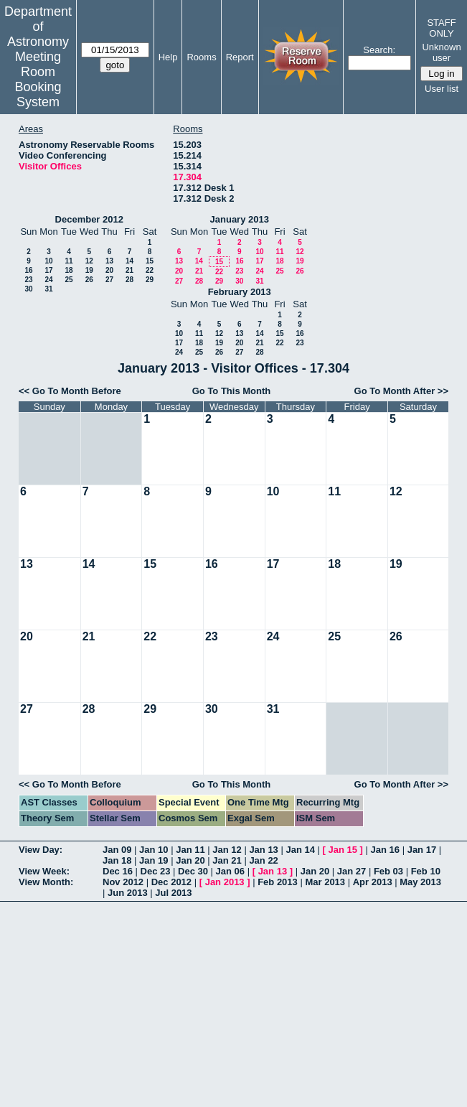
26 (89, 280)
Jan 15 (343, 849)
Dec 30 (193, 871)
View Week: (44, 871)
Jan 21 (226, 860)
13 (109, 261)
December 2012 (89, 219)
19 (89, 270)
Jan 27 (351, 871)
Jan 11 (190, 849)
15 (150, 261)
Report (240, 57)
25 (68, 280)
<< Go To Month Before (70, 391)
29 (150, 280)
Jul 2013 (173, 892)
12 (89, 261)
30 (28, 289)
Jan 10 (153, 849)
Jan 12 (226, 849)
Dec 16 (118, 871)
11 (68, 261)
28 (129, 280)
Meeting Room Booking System (37, 79)
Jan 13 (263, 849)
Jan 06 (230, 871)
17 (48, 270)
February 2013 (239, 291)
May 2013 (420, 882)
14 (129, 261)
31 (48, 289)
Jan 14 (300, 849)
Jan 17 (421, 849)
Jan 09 (117, 849)
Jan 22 (263, 860)
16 (28, 270)
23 (28, 280)
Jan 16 (385, 849)
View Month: (46, 882)
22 (150, 270)
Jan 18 (117, 860)
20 (109, 270)
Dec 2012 (171, 882)
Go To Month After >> (401, 391)
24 (48, 280)
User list (441, 88)
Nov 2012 (123, 882)
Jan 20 (190, 860)
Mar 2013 (325, 882)
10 (48, 261)
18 (68, 270)
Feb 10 (425, 871)
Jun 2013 (128, 892)
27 (109, 280)
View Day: (40, 849)
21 (129, 270)
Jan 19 (153, 860)
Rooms (201, 57)
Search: (379, 50)
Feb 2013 (278, 882)
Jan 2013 (225, 882)
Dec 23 (156, 871)
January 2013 (239, 219)
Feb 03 (388, 871)
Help (168, 57)
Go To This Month (231, 391)
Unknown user (441, 52)
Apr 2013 (372, 882)
